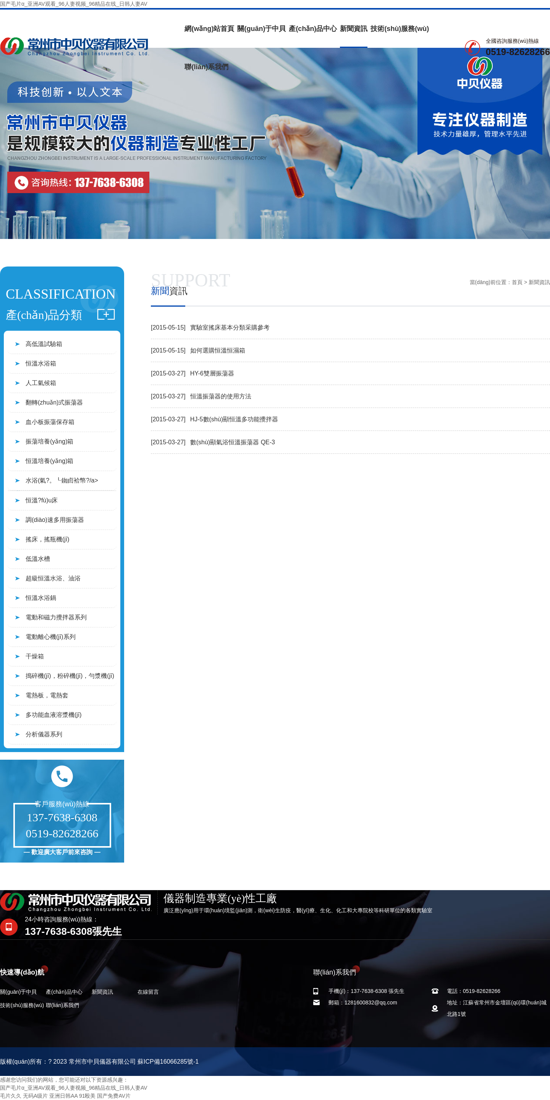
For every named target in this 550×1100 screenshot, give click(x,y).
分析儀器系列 (44, 734)
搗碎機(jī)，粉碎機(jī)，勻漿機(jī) (70, 676)
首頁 (517, 282)
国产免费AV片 (114, 1096)
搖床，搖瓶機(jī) (48, 539)
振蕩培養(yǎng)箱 (49, 441)
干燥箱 (35, 656)
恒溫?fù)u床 (42, 500)
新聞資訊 (353, 28)
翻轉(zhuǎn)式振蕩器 (54, 402)
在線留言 (148, 992)
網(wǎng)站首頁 (209, 28)
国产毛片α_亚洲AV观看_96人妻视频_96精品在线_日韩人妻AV (73, 4)
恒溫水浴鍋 (41, 598)
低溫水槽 (38, 559)
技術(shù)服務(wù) (399, 28)
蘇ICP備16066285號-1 (168, 1061)
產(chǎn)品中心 (313, 28)
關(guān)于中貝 (261, 28)
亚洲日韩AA (63, 1096)
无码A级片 (35, 1096)
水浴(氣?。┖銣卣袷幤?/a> (62, 480)
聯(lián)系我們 (206, 67)
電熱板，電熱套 (47, 695)
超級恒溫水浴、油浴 (53, 578)
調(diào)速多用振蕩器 (55, 520)
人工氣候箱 (41, 383)
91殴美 (87, 1096)
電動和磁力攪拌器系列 (56, 617)
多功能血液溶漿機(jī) (54, 715)
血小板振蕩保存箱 (50, 422)
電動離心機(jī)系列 (51, 637)
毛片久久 (10, 1096)
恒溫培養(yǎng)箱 (49, 461)
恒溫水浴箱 (41, 363)
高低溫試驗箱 (44, 344)
